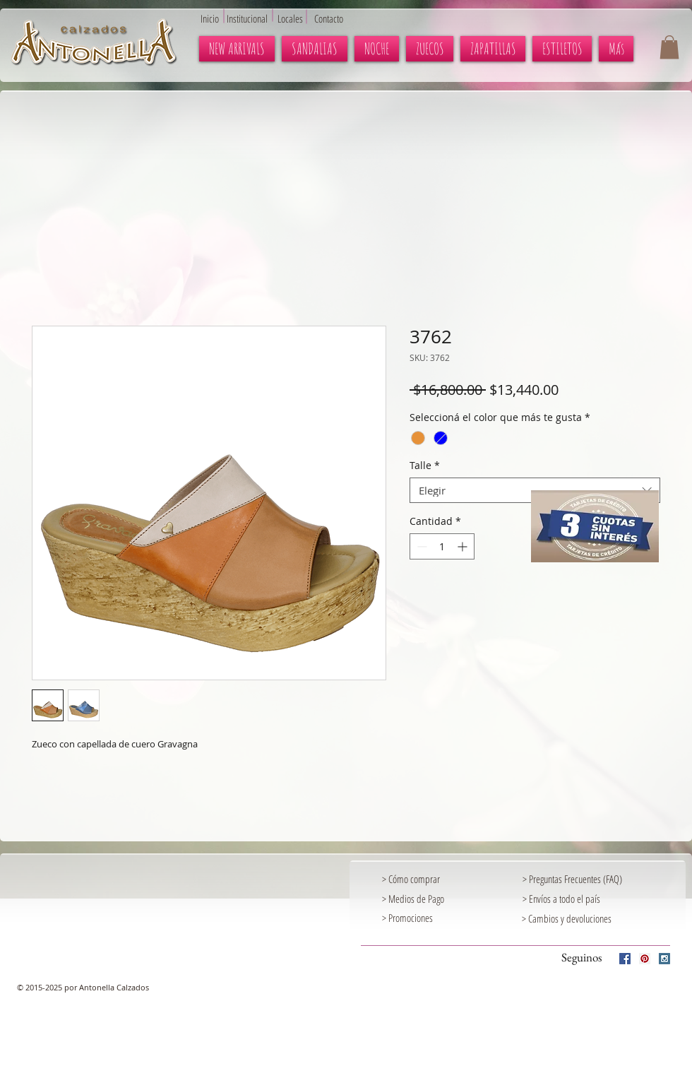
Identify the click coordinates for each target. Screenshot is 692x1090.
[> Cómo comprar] (424, 879)
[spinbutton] (442, 546)
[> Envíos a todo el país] (566, 899)
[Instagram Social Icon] (664, 958)
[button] (669, 47)
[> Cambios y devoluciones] (567, 919)
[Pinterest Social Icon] (644, 958)
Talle (425, 466)
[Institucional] (254, 18)
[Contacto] (335, 18)
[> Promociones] (442, 918)
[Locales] (298, 18)
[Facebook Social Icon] (625, 958)
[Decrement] (420, 546)
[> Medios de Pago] (425, 899)
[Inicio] (213, 18)
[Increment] (463, 546)
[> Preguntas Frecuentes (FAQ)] (595, 879)
